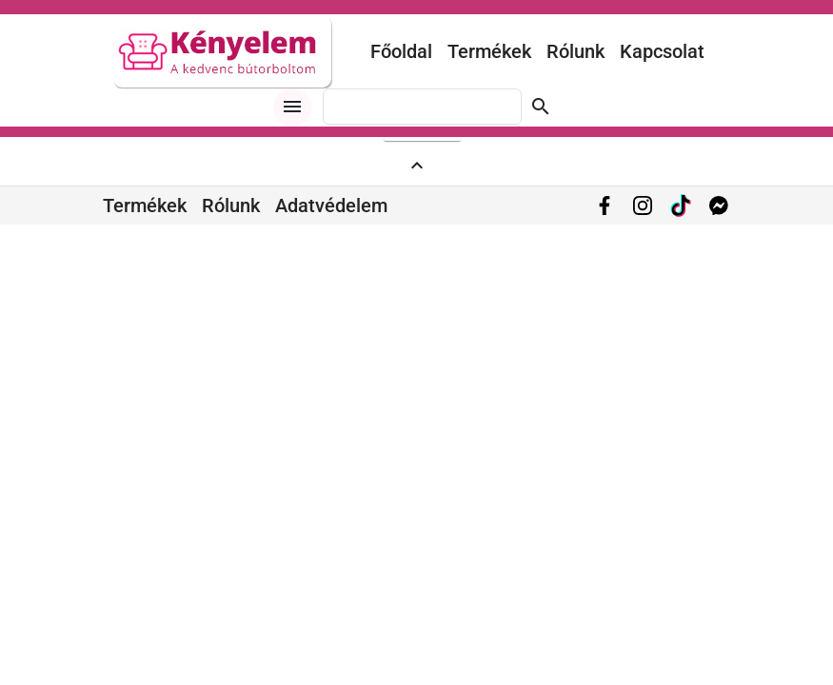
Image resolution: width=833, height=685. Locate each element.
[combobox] (422, 106)
